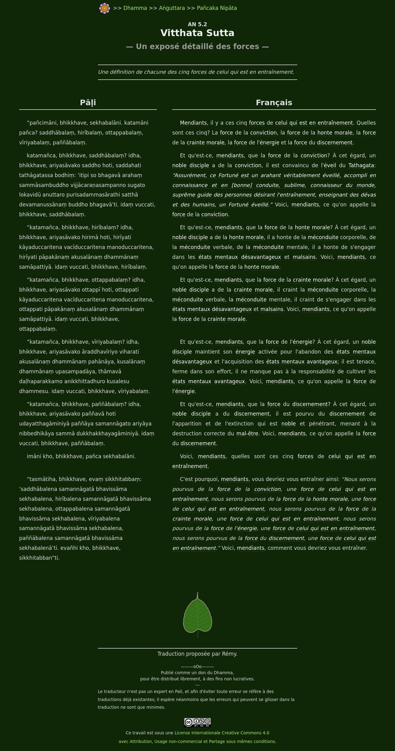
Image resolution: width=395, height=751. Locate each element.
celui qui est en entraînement (314, 123)
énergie (270, 142)
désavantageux (261, 257)
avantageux (322, 362)
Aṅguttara (172, 8)
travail (139, 733)
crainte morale (206, 142)
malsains (304, 257)
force (226, 133)
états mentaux (218, 257)
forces (257, 123)
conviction (263, 133)
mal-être (247, 433)
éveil (330, 165)
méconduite (323, 237)
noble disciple (190, 165)
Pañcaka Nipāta (217, 8)
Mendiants (193, 123)
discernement (334, 142)
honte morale (334, 133)
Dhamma (136, 8)
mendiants (230, 155)
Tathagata (361, 165)
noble (288, 424)
